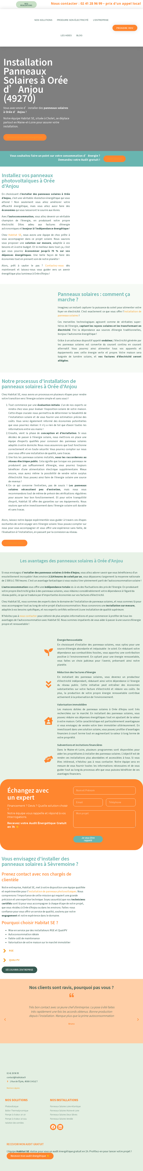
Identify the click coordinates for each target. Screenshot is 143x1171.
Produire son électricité (72, 20)
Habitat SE (14, 235)
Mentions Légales (13, 1088)
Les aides (66, 35)
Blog (79, 35)
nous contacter (28, 616)
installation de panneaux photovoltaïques (52, 891)
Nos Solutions (43, 20)
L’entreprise (100, 20)
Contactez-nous (54, 265)
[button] (5, 1019)
